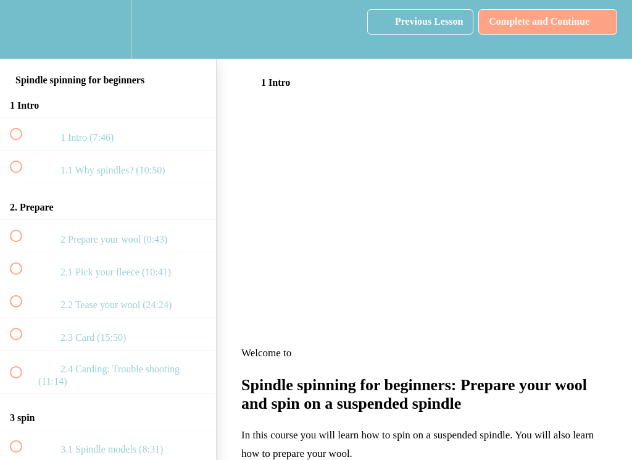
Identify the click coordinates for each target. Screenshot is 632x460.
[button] (23, 29)
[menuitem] (108, 29)
